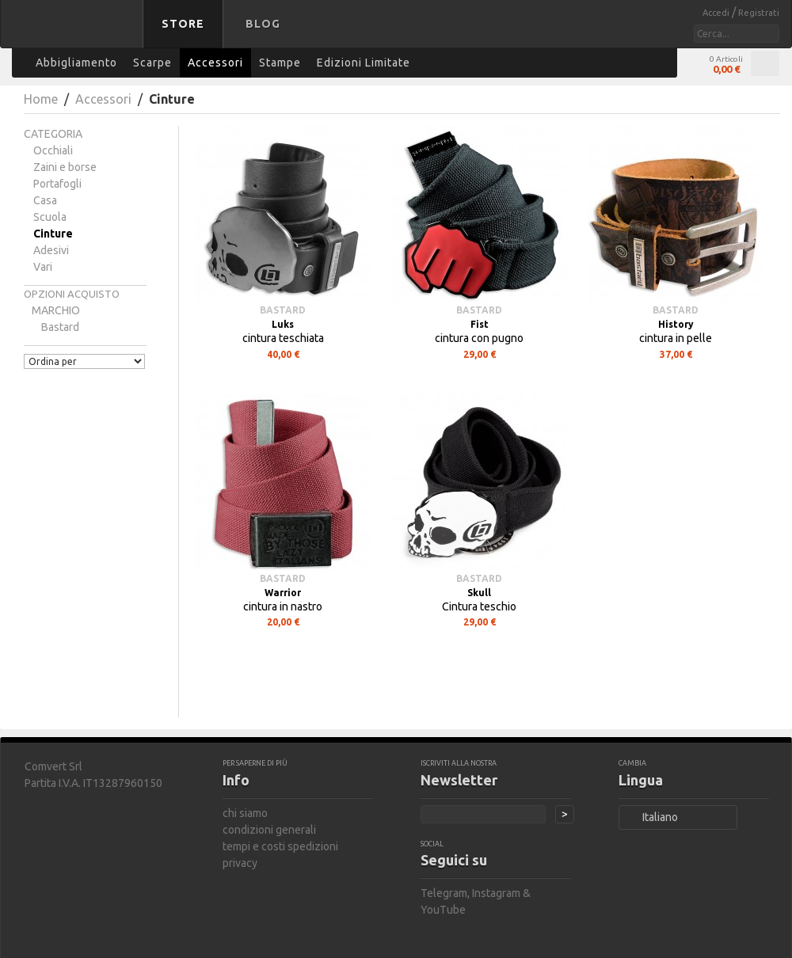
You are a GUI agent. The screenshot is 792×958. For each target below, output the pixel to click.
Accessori (103, 99)
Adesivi (51, 250)
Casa (45, 200)
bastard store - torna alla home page (74, 34)
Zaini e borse (65, 167)
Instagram (496, 893)
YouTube (443, 909)
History (676, 324)
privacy (240, 863)
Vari (42, 266)
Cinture (53, 233)
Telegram (444, 893)
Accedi (717, 12)
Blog (263, 23)
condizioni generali (269, 829)
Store (183, 23)
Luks (283, 324)
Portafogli (57, 183)
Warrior (283, 592)
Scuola (50, 217)
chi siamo (245, 813)
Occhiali (53, 150)
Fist (479, 324)
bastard (60, 327)
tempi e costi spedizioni (280, 846)
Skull (479, 592)
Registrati (758, 12)
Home (41, 99)
